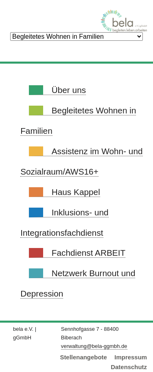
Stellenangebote (83, 357)
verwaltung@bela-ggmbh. (94, 346)
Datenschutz (129, 366)
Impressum (130, 357)
